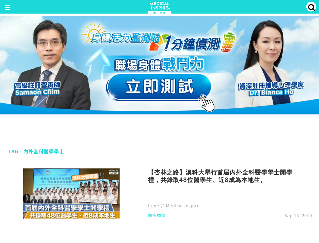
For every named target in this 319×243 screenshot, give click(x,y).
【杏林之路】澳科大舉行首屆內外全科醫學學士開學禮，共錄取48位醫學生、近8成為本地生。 (220, 176)
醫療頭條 (157, 215)
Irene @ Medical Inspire (173, 206)
